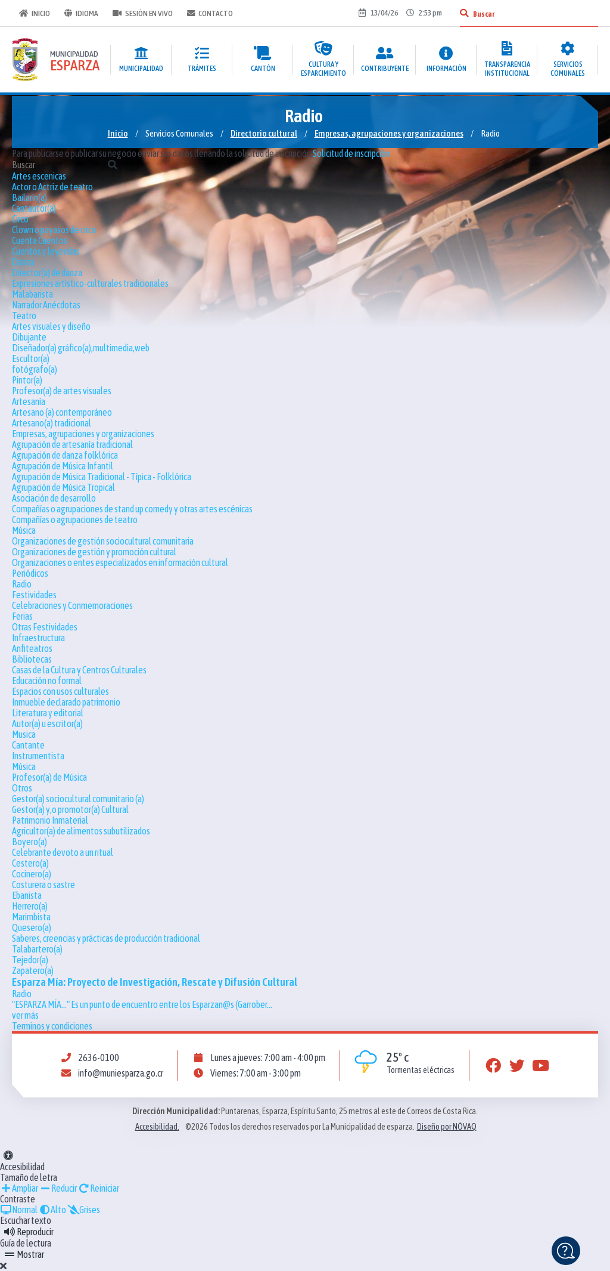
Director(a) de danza (47, 272)
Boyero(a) (29, 841)
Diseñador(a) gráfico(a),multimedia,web (81, 347)
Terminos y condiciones (52, 1025)
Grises (83, 1209)
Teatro (24, 315)
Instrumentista (38, 755)
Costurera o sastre (43, 884)
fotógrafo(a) (34, 369)
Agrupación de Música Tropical (63, 487)
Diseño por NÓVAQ (447, 1126)
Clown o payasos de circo (54, 229)
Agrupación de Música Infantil (62, 465)
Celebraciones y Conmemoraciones (72, 605)
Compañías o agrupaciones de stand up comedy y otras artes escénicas (132, 508)
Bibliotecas (32, 659)
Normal (19, 1209)
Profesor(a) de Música (49, 777)
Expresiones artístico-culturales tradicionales (90, 283)
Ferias (22, 616)
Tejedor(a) (30, 959)
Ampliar (19, 1188)
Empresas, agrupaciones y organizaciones (389, 133)
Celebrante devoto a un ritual (62, 852)
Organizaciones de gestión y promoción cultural (94, 551)
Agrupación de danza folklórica (65, 455)
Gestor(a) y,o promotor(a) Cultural (70, 809)
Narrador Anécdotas (46, 304)
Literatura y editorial (47, 712)
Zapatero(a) (33, 970)
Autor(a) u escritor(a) (47, 723)
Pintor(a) (27, 380)
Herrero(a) (30, 906)
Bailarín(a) (29, 197)
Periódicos (30, 573)
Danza (23, 261)
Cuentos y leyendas (46, 251)
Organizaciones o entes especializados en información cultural (120, 562)
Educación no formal (47, 680)
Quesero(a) (31, 927)
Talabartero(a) (37, 949)
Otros (22, 788)
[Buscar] (464, 13)
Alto (52, 1209)
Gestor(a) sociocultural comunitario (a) (78, 798)
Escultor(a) (30, 358)
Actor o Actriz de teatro (52, 186)
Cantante (28, 745)
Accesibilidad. (157, 1126)
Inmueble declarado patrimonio (66, 702)
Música (24, 530)
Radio (22, 584)
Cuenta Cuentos (39, 240)
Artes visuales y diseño (51, 326)
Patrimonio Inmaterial (50, 820)
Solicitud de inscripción (351, 153)
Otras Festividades (44, 626)
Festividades (34, 594)
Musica (24, 734)
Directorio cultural (264, 133)
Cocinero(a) (31, 873)
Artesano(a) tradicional (51, 423)
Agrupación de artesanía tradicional (72, 444)
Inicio (34, 13)
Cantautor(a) (34, 208)
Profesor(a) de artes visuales (61, 390)
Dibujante (29, 337)
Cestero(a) (30, 863)
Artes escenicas (39, 176)
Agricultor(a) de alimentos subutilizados (81, 830)
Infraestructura (38, 637)
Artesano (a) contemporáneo (62, 412)
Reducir (58, 1188)
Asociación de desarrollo (54, 498)
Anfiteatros (32, 648)
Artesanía (28, 401)
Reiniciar (98, 1188)
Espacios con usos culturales (60, 691)
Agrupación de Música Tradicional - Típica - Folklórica (101, 476)
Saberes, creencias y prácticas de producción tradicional (106, 938)
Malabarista (32, 294)
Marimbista (31, 916)
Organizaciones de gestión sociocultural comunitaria (103, 541)
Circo (20, 219)
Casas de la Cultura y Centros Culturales (79, 669)
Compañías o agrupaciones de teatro (75, 519)
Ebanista (27, 895)
